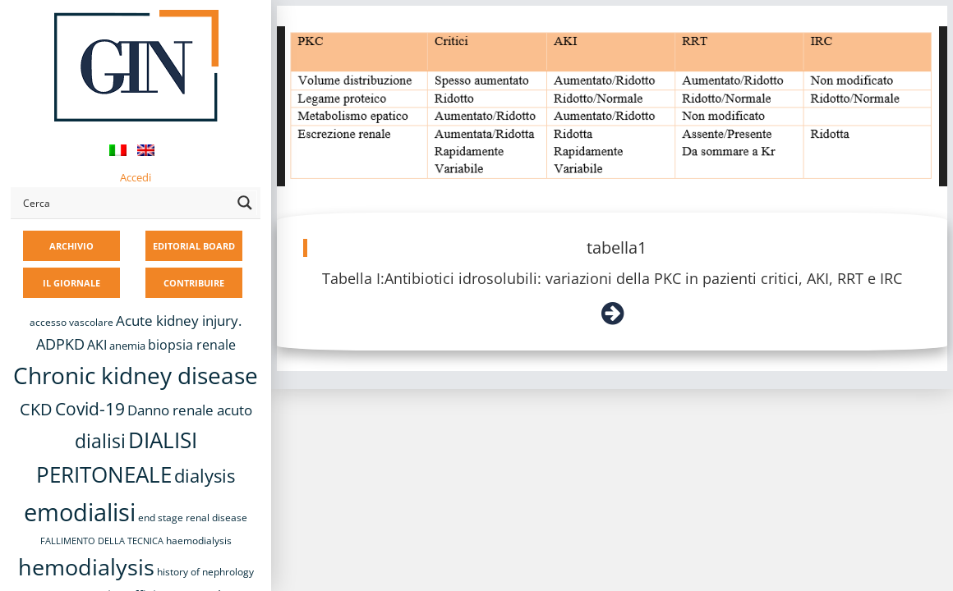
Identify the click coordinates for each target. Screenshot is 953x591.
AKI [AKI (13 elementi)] (97, 345)
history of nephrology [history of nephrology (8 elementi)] (205, 572)
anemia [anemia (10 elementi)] (127, 345)
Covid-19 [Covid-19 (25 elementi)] (90, 408)
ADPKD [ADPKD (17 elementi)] (60, 344)
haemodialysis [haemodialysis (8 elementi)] (199, 540)
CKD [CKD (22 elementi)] (36, 409)
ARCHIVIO (71, 246)
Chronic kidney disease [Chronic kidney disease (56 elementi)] (135, 375)
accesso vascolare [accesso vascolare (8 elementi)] (71, 322)
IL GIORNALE (71, 283)
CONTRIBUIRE (193, 283)
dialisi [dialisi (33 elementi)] (100, 441)
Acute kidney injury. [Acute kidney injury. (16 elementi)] (179, 320)
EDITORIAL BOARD (194, 246)
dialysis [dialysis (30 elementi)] (204, 475)
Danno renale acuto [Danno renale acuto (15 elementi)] (189, 410)
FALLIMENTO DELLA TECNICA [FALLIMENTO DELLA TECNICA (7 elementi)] (101, 541)
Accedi (135, 177)
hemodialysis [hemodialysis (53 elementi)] (86, 567)
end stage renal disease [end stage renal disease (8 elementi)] (192, 517)
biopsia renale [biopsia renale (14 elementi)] (192, 345)
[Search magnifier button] (244, 202)
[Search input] (124, 203)
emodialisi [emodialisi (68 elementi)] (80, 512)
